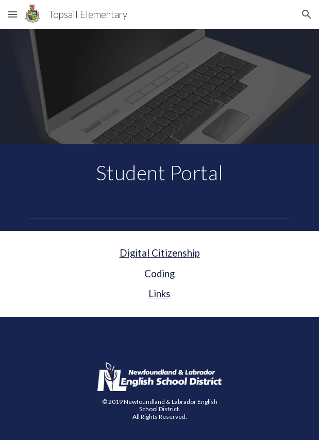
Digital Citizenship (160, 253)
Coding (159, 273)
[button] (12, 14)
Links (159, 293)
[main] (159, 173)
